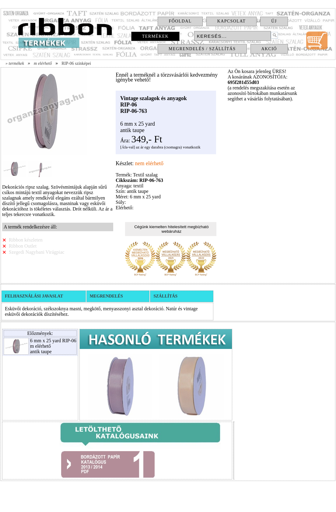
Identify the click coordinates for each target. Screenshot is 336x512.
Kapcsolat (231, 21)
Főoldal (180, 21)
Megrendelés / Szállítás (202, 49)
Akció (269, 49)
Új (274, 21)
